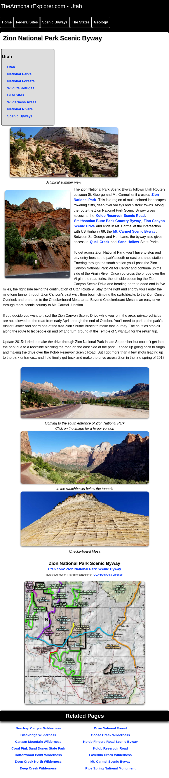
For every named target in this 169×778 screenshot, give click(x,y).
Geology (101, 22)
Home (7, 22)
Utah (11, 67)
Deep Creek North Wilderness (38, 761)
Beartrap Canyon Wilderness (38, 728)
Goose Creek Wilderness (110, 735)
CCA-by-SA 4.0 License (108, 574)
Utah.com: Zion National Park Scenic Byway (84, 569)
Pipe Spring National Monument (110, 768)
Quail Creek (99, 242)
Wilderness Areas (22, 102)
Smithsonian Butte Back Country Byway (107, 221)
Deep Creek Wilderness (38, 768)
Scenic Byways (55, 22)
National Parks (19, 74)
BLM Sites (15, 95)
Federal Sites (27, 22)
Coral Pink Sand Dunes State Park (38, 748)
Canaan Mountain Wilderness (38, 741)
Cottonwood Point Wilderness (38, 755)
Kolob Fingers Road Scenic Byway (110, 741)
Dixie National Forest (110, 728)
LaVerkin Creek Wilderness (110, 755)
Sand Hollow (128, 242)
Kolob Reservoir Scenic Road (120, 215)
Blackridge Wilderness (38, 735)
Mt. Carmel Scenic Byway (134, 231)
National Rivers (20, 109)
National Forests (21, 81)
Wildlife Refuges (20, 88)
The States (81, 22)
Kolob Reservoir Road (110, 748)
